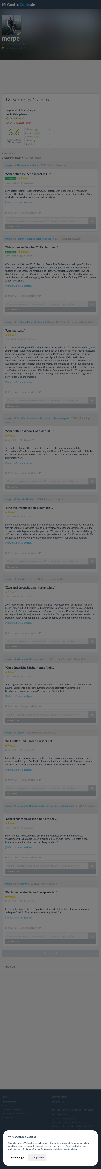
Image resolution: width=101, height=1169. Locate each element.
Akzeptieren (37, 1157)
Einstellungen (18, 1157)
